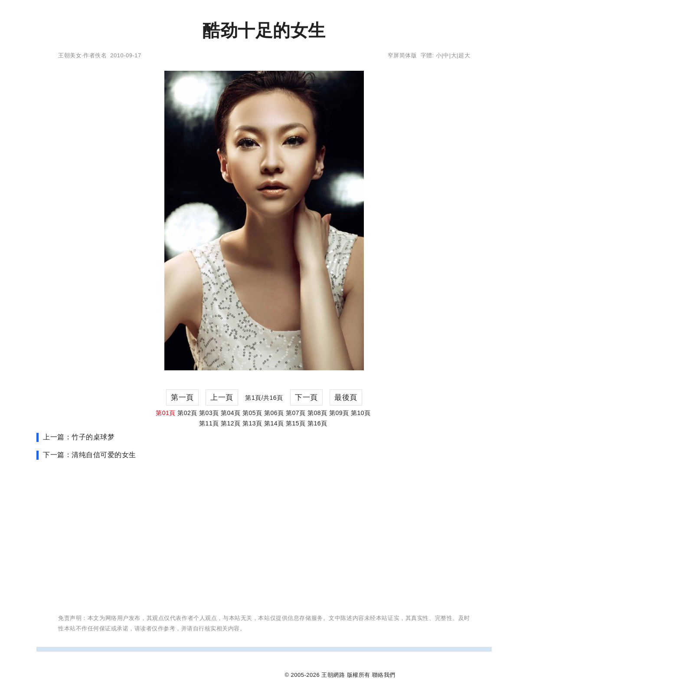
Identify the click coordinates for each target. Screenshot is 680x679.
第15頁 (296, 423)
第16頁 (317, 423)
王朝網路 (333, 675)
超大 (464, 55)
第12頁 (231, 423)
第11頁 (209, 423)
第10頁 (361, 412)
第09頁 (339, 412)
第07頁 (296, 412)
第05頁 (252, 412)
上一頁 (221, 397)
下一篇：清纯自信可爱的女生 (89, 454)
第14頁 (274, 423)
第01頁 (166, 412)
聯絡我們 (384, 675)
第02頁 (187, 412)
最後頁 (345, 397)
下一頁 (306, 397)
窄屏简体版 (402, 55)
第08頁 (317, 412)
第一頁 (182, 397)
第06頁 (274, 412)
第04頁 (231, 412)
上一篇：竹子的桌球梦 (78, 437)
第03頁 (209, 412)
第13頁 (252, 423)
